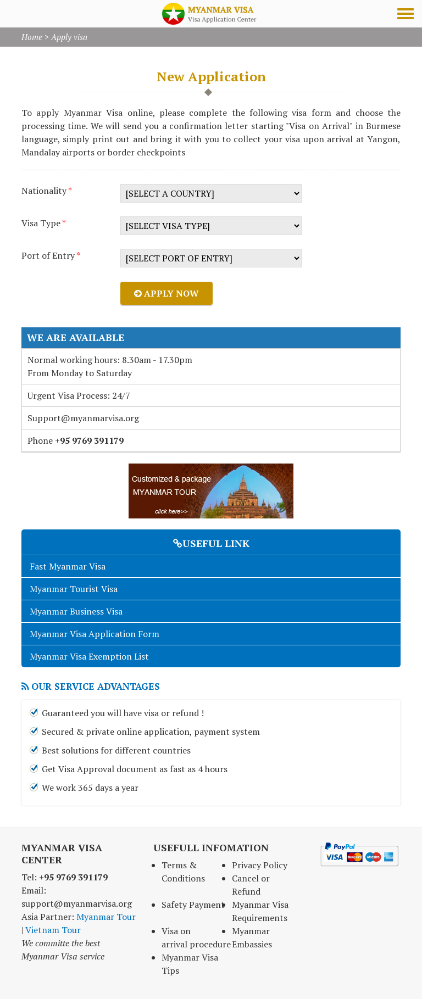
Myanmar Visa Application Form (94, 634)
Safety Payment (193, 904)
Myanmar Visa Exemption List (89, 656)
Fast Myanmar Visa (68, 566)
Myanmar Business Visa (76, 611)
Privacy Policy (259, 865)
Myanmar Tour (106, 917)
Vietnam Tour (53, 930)
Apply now (166, 293)
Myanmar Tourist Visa (74, 589)
